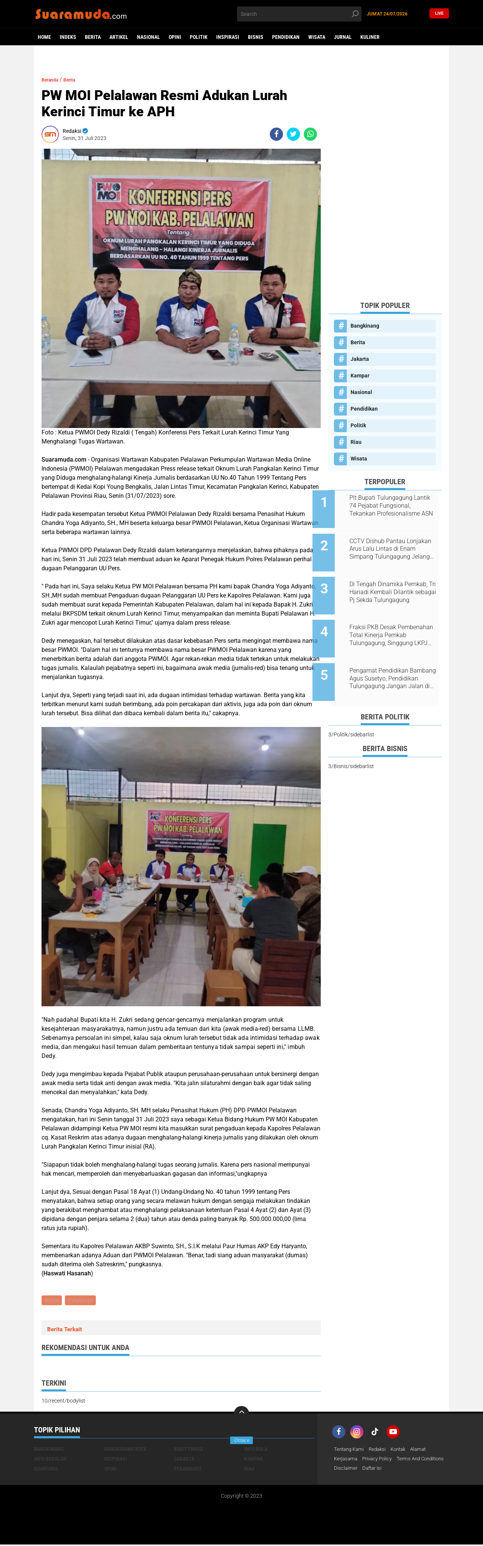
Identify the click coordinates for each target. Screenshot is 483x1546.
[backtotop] (241, 1414)
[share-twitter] (293, 134)
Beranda (53, 79)
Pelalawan (82, 1301)
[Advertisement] (384, 181)
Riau (356, 442)
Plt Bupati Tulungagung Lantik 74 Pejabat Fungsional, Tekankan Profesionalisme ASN (395, 505)
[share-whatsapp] (310, 134)
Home (44, 37)
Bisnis (255, 37)
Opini (175, 37)
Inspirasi (227, 37)
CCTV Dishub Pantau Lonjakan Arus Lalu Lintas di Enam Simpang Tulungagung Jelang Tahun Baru (393, 544)
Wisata (316, 37)
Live (439, 13)
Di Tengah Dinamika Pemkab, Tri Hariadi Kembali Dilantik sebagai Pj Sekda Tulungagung (394, 582)
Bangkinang (365, 326)
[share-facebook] (276, 134)
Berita (93, 37)
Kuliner (370, 37)
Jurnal (343, 37)
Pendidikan (286, 37)
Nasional (148, 37)
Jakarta (360, 359)
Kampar (360, 376)
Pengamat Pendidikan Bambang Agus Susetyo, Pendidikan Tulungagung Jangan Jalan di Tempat (388, 658)
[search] (299, 14)
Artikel (118, 37)
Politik (199, 37)
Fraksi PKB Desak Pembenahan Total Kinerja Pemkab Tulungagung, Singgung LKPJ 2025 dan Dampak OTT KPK (390, 620)
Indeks (68, 37)
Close (241, 1440)
